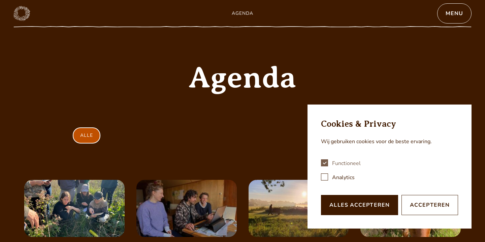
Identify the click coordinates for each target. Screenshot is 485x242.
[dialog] (390, 167)
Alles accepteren (359, 205)
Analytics (343, 177)
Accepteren (430, 205)
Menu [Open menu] (454, 13)
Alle (86, 135)
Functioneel (346, 163)
